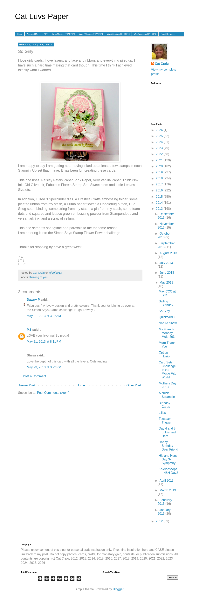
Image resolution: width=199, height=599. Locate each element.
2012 (160, 521)
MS (29, 329)
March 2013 (168, 490)
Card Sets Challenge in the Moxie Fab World (167, 370)
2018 (160, 178)
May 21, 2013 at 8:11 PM (44, 340)
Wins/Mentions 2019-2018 (118, 34)
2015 (160, 196)
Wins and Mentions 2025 (37, 34)
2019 (160, 172)
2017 (160, 184)
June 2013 (167, 272)
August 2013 (168, 253)
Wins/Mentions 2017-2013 (145, 34)
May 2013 (166, 282)
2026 (160, 130)
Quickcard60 (167, 317)
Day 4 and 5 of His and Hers (167, 432)
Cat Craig (162, 63)
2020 (160, 166)
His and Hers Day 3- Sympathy (168, 459)
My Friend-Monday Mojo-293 (167, 333)
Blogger (118, 589)
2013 (160, 208)
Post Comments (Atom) (53, 392)
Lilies (162, 412)
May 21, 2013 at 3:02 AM (44, 315)
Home (19, 34)
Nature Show (168, 323)
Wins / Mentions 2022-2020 (91, 34)
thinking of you (38, 276)
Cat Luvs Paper (42, 16)
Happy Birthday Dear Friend (168, 445)
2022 (160, 154)
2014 (160, 202)
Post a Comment (34, 375)
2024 (160, 142)
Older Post (133, 384)
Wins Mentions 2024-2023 (63, 34)
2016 (160, 190)
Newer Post (27, 384)
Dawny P (33, 298)
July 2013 (166, 263)
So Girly (164, 311)
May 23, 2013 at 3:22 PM (44, 366)
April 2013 (167, 480)
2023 (160, 148)
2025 (160, 136)
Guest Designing (168, 34)
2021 (160, 160)
